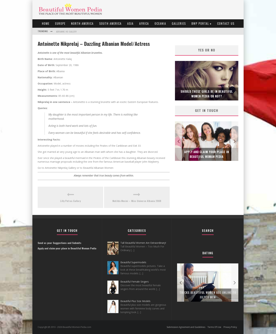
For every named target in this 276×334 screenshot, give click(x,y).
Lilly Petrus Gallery (70, 201)
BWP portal (200, 23)
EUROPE (60, 23)
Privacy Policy (230, 327)
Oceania (160, 23)
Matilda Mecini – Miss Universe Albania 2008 (136, 201)
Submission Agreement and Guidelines (186, 327)
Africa (144, 23)
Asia (130, 23)
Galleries (179, 23)
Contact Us (225, 23)
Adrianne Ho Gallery (66, 31)
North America (82, 23)
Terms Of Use (214, 327)
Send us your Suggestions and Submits (59, 243)
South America (110, 23)
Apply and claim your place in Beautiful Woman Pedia (67, 248)
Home (45, 23)
